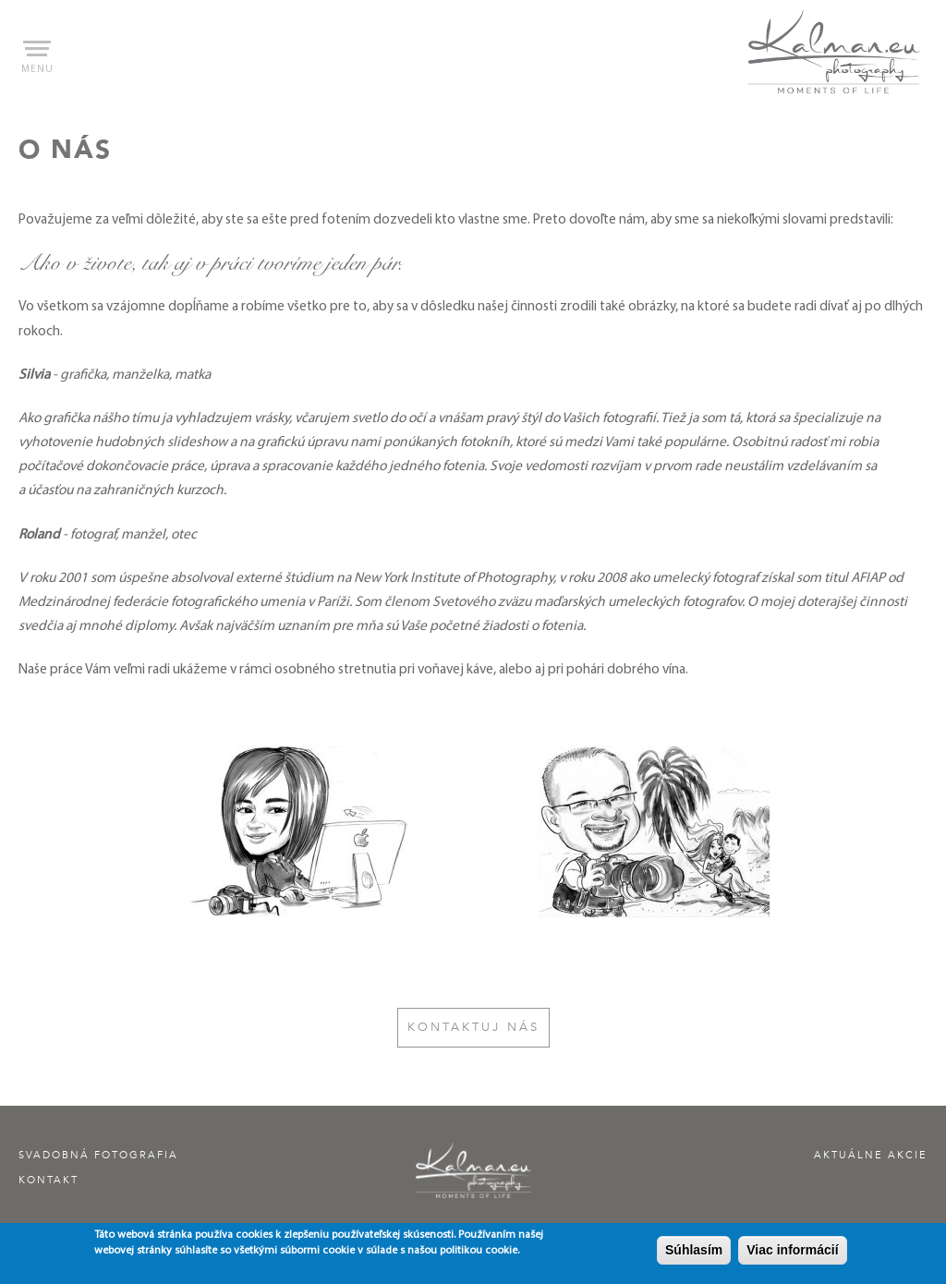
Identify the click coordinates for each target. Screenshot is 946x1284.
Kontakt (48, 1180)
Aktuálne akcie (871, 1155)
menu (37, 58)
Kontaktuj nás (473, 1027)
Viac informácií (792, 1251)
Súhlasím (693, 1251)
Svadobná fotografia (98, 1155)
